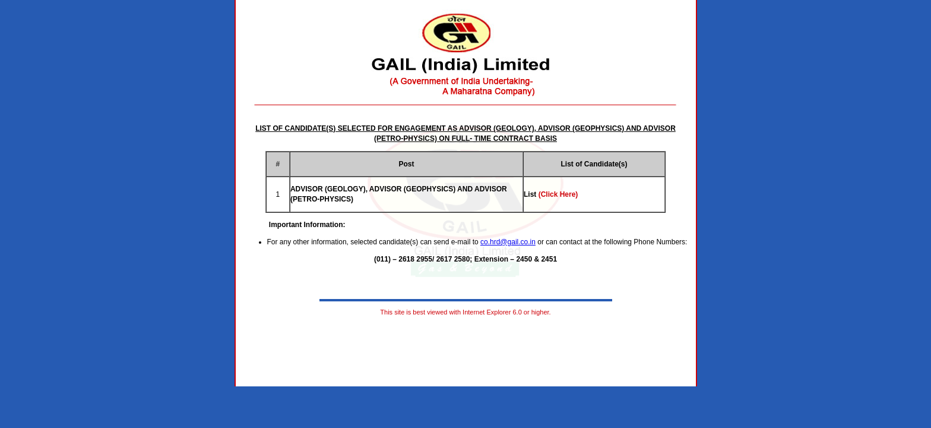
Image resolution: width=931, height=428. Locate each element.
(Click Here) (558, 194)
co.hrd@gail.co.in (508, 242)
